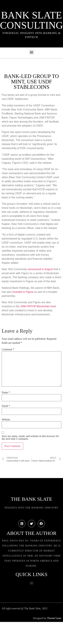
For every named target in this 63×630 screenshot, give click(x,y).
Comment (8, 349)
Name (6, 392)
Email (6, 406)
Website (6, 419)
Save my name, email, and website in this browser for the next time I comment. (30, 437)
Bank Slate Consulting (31, 20)
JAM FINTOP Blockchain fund (38, 306)
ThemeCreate (54, 618)
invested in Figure (22, 291)
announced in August (40, 269)
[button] (31, 52)
